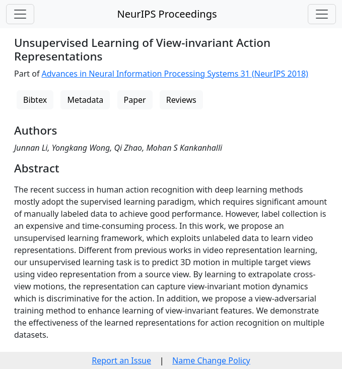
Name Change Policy (211, 360)
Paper (135, 99)
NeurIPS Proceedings (167, 14)
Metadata (85, 99)
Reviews (181, 99)
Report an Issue (121, 360)
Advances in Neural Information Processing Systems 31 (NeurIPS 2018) (175, 73)
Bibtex (35, 99)
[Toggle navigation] (20, 14)
